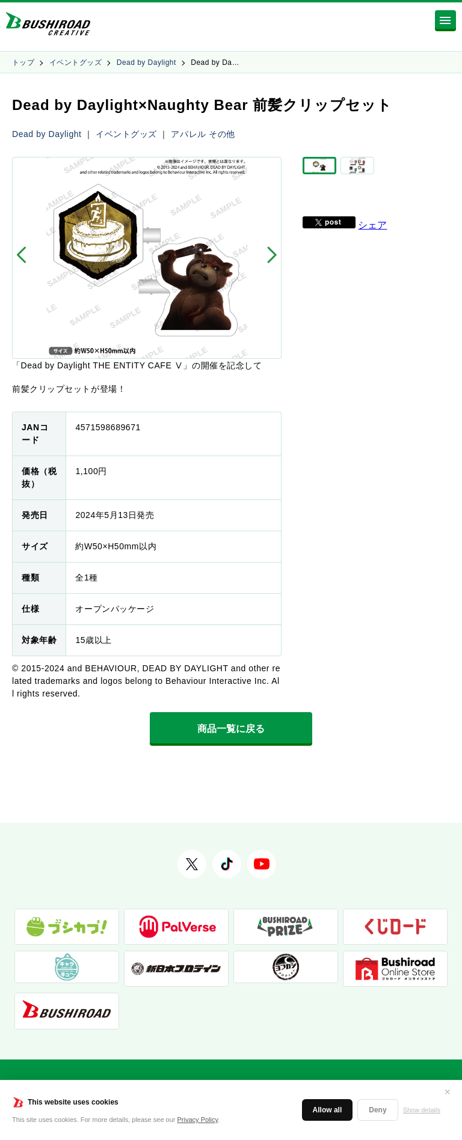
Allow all (327, 1110)
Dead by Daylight (146, 62)
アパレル (188, 134)
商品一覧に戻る (231, 729)
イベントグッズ (75, 62)
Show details (421, 1110)
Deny (377, 1110)
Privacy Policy (197, 1119)
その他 (222, 134)
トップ (23, 62)
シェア (372, 233)
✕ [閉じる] (447, 1092)
